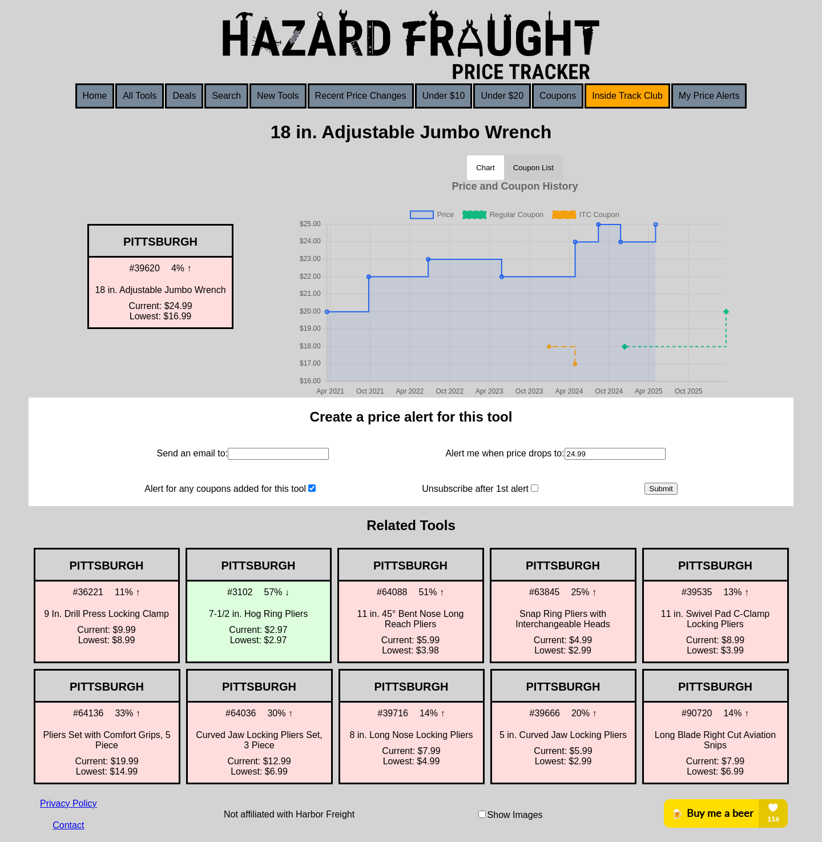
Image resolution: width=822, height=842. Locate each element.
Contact (68, 825)
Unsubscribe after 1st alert (475, 489)
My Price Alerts (709, 96)
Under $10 (443, 96)
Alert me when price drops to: (504, 453)
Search (226, 96)
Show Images (515, 815)
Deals (184, 96)
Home (95, 96)
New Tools (278, 96)
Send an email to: (192, 453)
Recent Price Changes (360, 96)
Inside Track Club (627, 96)
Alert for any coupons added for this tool (225, 489)
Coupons (557, 96)
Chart (485, 167)
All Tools (139, 96)
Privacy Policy (68, 803)
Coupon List (533, 167)
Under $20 (502, 96)
